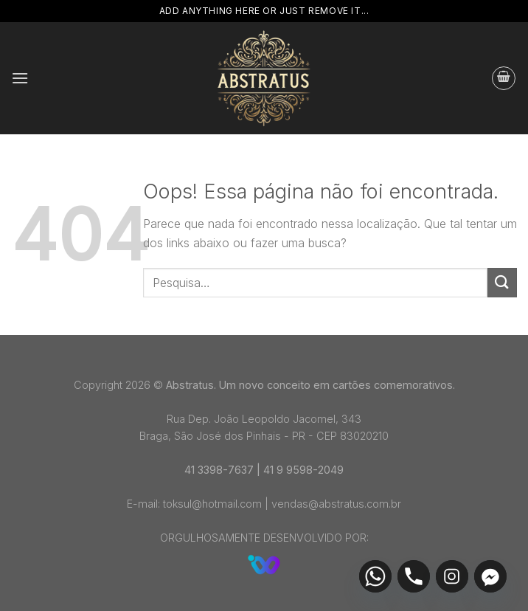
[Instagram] (452, 576)
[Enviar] (502, 282)
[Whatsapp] (375, 576)
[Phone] (413, 576)
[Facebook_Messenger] (490, 576)
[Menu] (20, 78)
